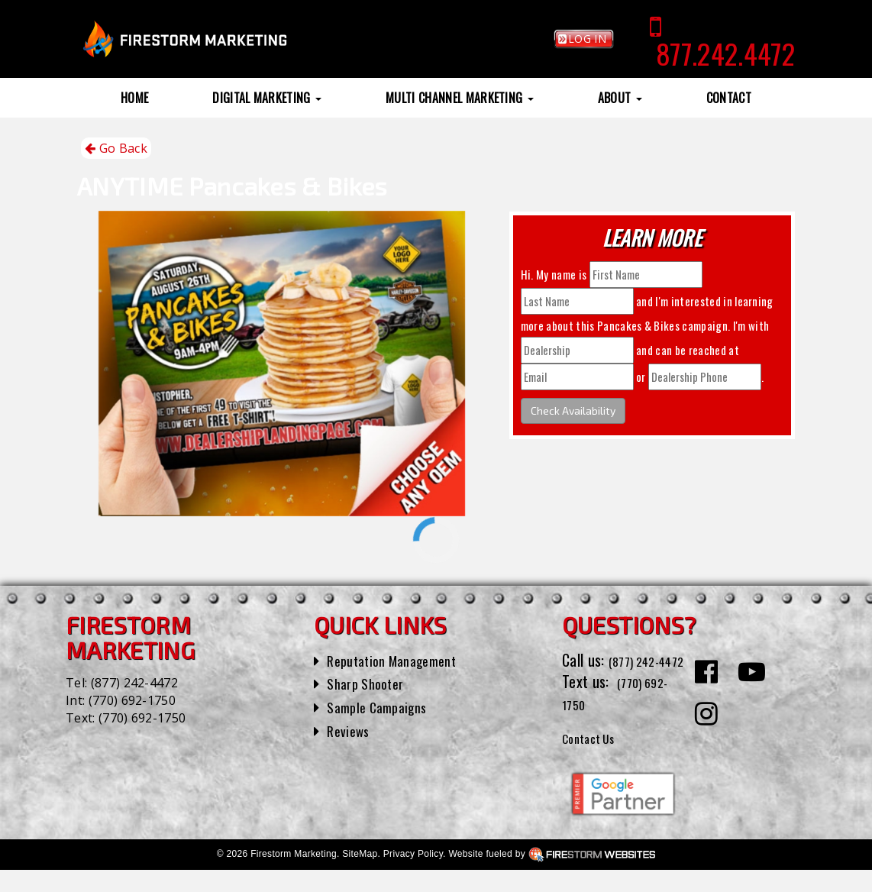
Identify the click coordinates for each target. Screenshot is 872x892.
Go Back (116, 148)
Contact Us (595, 758)
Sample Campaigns (383, 706)
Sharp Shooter (370, 682)
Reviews (350, 730)
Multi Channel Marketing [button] (460, 98)
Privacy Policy (413, 876)
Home (134, 98)
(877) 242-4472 (134, 682)
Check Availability (573, 410)
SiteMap (359, 876)
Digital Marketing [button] (266, 98)
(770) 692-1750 (132, 700)
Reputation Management (400, 659)
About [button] (620, 98)
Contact (728, 98)
